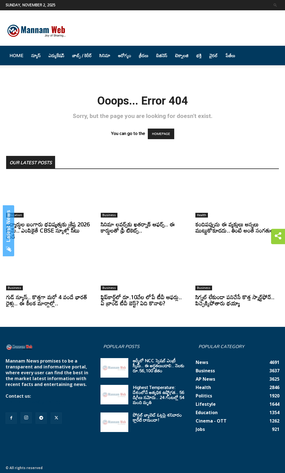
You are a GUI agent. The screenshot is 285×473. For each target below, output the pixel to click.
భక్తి (199, 55)
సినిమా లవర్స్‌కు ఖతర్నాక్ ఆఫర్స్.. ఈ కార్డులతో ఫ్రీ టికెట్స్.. (138, 227)
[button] (275, 5)
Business (109, 215)
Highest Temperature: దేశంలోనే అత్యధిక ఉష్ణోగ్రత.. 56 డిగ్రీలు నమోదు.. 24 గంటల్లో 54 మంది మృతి (158, 395)
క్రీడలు (143, 55)
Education (15, 215)
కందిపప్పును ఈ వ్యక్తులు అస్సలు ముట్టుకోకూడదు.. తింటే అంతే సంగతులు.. (237, 227)
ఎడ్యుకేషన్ (56, 55)
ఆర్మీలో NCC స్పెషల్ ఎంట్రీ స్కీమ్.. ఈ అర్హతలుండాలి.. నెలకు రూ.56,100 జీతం (158, 365)
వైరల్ (213, 55)
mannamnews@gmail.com (35, 402)
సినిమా (104, 55)
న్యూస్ (36, 55)
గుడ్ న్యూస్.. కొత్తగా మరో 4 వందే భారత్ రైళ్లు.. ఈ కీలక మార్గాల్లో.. (46, 300)
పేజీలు (230, 55)
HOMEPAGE (161, 134)
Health (201, 215)
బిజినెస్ (161, 55)
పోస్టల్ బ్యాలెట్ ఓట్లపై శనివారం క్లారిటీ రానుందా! (157, 417)
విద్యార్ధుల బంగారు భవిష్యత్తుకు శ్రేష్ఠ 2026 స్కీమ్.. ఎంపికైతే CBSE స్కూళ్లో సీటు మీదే (48, 230)
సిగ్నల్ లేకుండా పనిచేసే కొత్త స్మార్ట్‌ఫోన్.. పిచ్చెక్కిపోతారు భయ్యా (234, 300)
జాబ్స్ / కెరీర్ (82, 55)
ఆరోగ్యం (124, 55)
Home (16, 55)
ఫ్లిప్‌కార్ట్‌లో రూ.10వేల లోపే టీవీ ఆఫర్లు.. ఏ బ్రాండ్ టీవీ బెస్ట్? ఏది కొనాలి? (141, 300)
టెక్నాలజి (181, 55)
